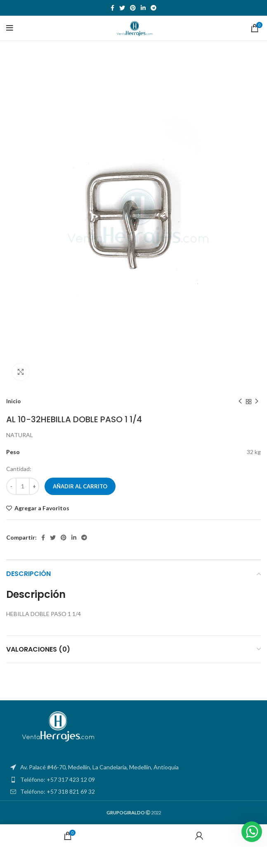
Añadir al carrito (80, 486)
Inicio (13, 401)
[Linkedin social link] (143, 7)
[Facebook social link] (112, 7)
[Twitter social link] (122, 7)
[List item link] (133, 779)
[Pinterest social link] (133, 7)
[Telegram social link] (153, 7)
